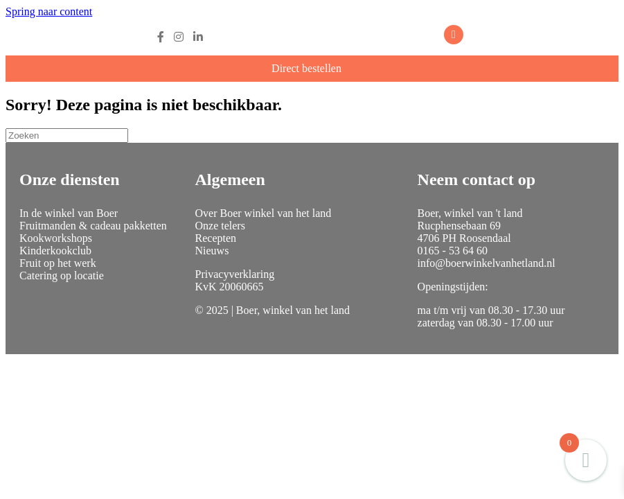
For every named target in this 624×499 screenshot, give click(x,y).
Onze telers (220, 225)
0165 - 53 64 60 (453, 250)
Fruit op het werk (57, 263)
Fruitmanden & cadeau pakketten (93, 225)
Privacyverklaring (235, 274)
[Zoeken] (67, 135)
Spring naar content (49, 11)
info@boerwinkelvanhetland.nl (486, 263)
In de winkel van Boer (68, 213)
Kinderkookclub (55, 250)
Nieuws (212, 250)
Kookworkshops (55, 238)
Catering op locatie (61, 275)
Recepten (216, 238)
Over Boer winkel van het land (263, 213)
